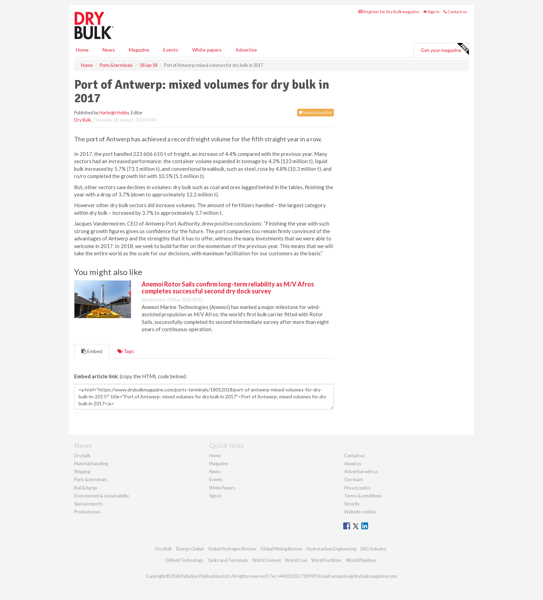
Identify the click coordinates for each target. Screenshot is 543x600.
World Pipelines (361, 560)
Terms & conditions (363, 495)
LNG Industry (373, 549)
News (214, 471)
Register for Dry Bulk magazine (388, 11)
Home (82, 50)
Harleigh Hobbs (114, 112)
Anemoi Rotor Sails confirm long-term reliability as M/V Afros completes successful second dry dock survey (228, 287)
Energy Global (190, 549)
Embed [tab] (91, 351)
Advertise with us (361, 471)
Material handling (91, 463)
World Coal (296, 560)
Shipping (82, 471)
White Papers (222, 488)
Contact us (455, 11)
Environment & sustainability (101, 495)
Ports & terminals (90, 479)
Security (352, 503)
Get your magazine (445, 49)
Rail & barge (85, 488)
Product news (87, 511)
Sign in (431, 11)
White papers (207, 50)
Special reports (88, 503)
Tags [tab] (125, 351)
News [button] (109, 50)
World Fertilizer (326, 560)
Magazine (139, 50)
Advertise (246, 50)
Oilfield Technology (184, 560)
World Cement (266, 560)
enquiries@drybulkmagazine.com (364, 576)
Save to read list (315, 112)
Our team (353, 479)
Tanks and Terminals (227, 560)
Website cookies (360, 511)
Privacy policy (357, 488)
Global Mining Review (281, 549)
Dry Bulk (82, 120)
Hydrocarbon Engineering (331, 549)
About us (352, 463)
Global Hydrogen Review (232, 549)
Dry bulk (82, 455)
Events (170, 50)
